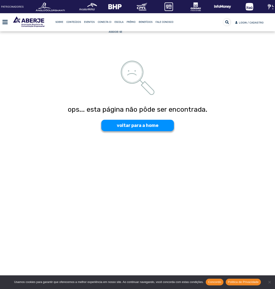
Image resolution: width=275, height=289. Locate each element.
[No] (269, 282)
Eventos (89, 22)
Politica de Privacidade (243, 282)
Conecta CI (104, 22)
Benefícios (145, 22)
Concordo (214, 282)
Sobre (59, 22)
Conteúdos (73, 22)
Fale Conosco (164, 22)
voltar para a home (137, 125)
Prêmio (131, 22)
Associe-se (115, 31)
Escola (119, 22)
